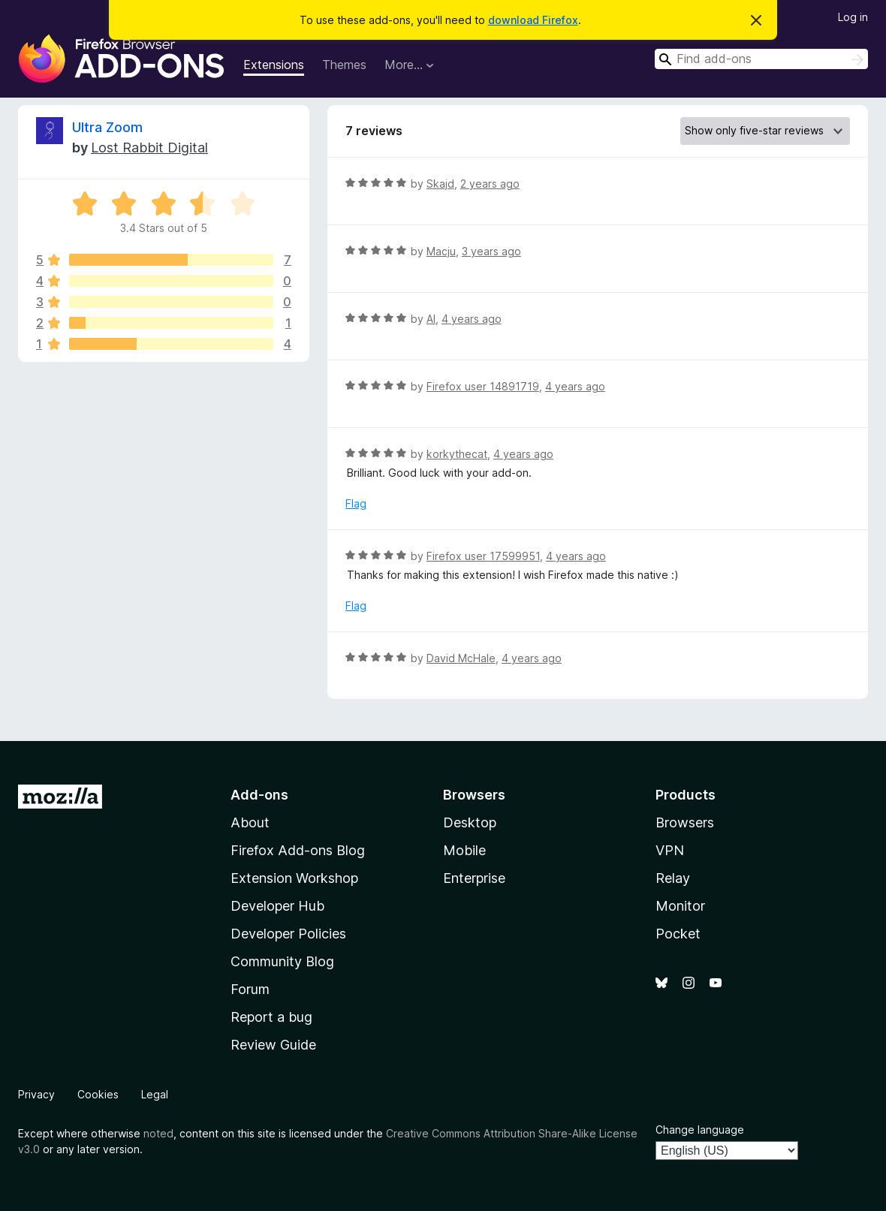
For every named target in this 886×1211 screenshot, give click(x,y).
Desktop (469, 822)
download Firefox (533, 20)
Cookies (98, 1094)
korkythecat (456, 453)
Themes (344, 64)
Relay (672, 878)
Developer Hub (277, 906)
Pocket (678, 933)
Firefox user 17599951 (483, 556)
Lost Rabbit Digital (149, 147)
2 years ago (490, 183)
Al (430, 318)
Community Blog (282, 961)
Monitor (680, 906)
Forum (250, 989)
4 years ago (471, 318)
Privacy (36, 1094)
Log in (853, 17)
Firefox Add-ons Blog (298, 850)
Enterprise (474, 878)
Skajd (440, 183)
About (250, 822)
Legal (154, 1094)
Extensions (273, 64)
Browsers (684, 822)
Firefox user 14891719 (482, 386)
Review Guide (273, 1045)
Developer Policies (288, 933)
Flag (355, 503)
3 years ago (491, 251)
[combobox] (761, 59)
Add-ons (259, 795)
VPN (669, 850)
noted (158, 1133)
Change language (699, 1129)
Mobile (464, 850)
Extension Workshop (294, 878)
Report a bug (271, 1017)
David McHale (461, 658)
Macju (441, 251)
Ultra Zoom (107, 127)
